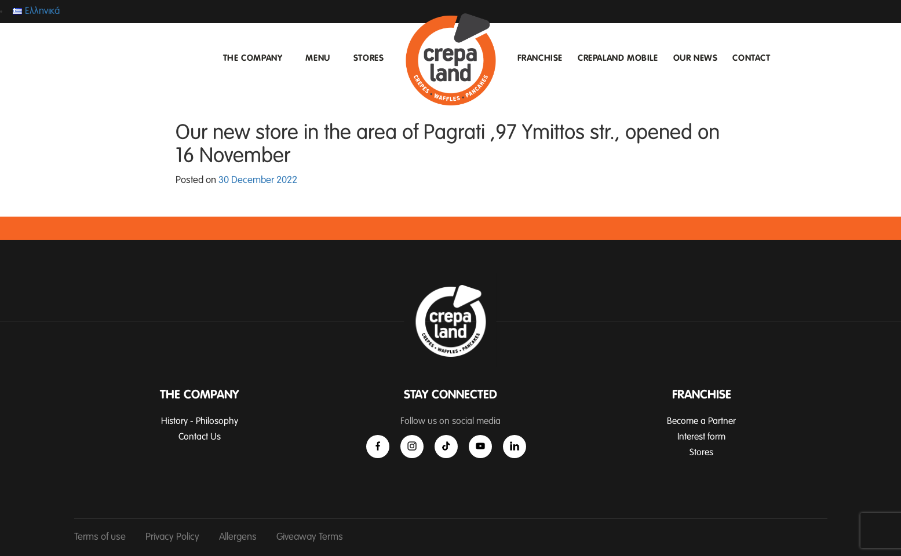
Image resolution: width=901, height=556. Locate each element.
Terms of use (100, 537)
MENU (317, 58)
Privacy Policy (172, 537)
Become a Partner (701, 421)
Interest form (701, 436)
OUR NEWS (695, 58)
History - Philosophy (199, 421)
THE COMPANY (253, 58)
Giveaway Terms (309, 537)
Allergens (238, 537)
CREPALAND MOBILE (618, 58)
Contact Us (199, 436)
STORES (368, 58)
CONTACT (751, 58)
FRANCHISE (540, 58)
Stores (701, 452)
